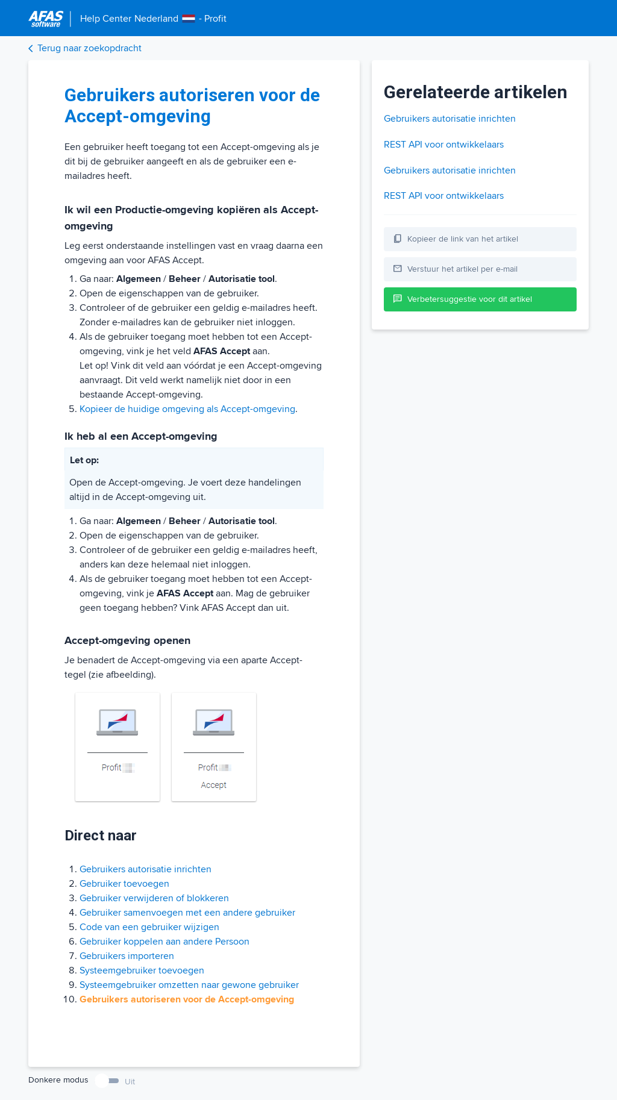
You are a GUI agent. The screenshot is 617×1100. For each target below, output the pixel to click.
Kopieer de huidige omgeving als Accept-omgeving (187, 409)
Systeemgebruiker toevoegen (142, 970)
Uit (130, 1082)
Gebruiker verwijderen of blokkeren (154, 898)
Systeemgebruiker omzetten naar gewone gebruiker (189, 985)
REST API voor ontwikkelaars (444, 145)
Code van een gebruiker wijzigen (149, 927)
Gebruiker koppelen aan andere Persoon (164, 942)
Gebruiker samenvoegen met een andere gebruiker (187, 913)
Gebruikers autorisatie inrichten (145, 869)
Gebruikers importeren (127, 956)
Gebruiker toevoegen (124, 884)
